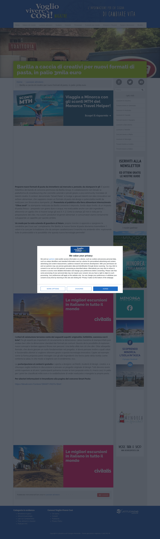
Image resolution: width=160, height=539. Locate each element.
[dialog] (80, 269)
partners (52, 259)
